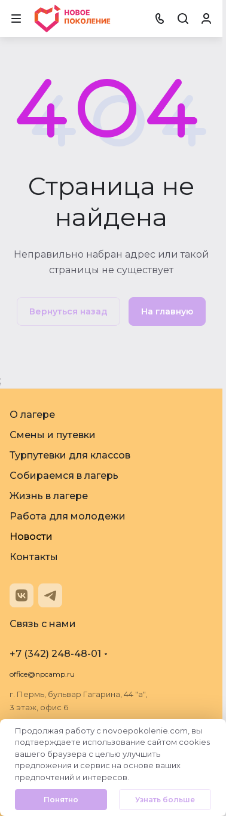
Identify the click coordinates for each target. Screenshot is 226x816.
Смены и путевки (53, 435)
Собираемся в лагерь (64, 475)
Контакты (34, 557)
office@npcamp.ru (42, 674)
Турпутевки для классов (70, 455)
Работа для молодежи (68, 516)
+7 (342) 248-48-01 (55, 653)
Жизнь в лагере (49, 496)
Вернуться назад (68, 311)
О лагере (32, 414)
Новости (31, 536)
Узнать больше (165, 799)
